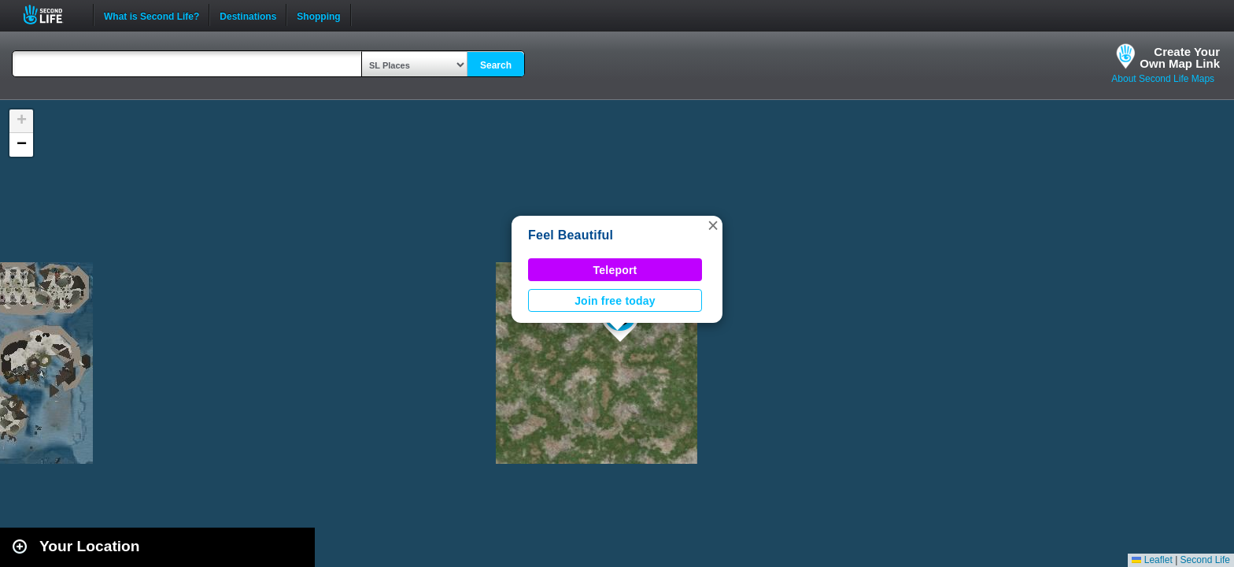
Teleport (615, 270)
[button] (713, 225)
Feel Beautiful (570, 235)
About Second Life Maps (1162, 78)
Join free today (615, 301)
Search (496, 65)
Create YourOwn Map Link (1180, 57)
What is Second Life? (151, 15)
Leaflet (1152, 559)
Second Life (51, 14)
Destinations (248, 15)
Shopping (318, 15)
